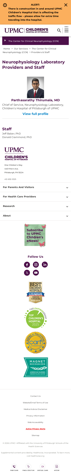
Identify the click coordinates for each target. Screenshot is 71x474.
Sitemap (35, 435)
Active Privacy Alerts (35, 429)
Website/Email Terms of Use (35, 403)
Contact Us (35, 396)
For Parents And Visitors (18, 187)
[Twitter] (27, 273)
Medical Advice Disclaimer (35, 409)
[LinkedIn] (45, 265)
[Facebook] (27, 265)
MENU (66, 27)
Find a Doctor (28, 467)
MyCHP (56, 467)
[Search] (59, 30)
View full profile (35, 114)
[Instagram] (36, 265)
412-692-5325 (10, 179)
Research (9, 206)
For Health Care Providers (19, 196)
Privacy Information (35, 416)
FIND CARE (14, 467)
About (7, 215)
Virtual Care (42, 467)
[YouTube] (36, 273)
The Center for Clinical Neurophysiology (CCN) (33, 41)
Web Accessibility (35, 422)
